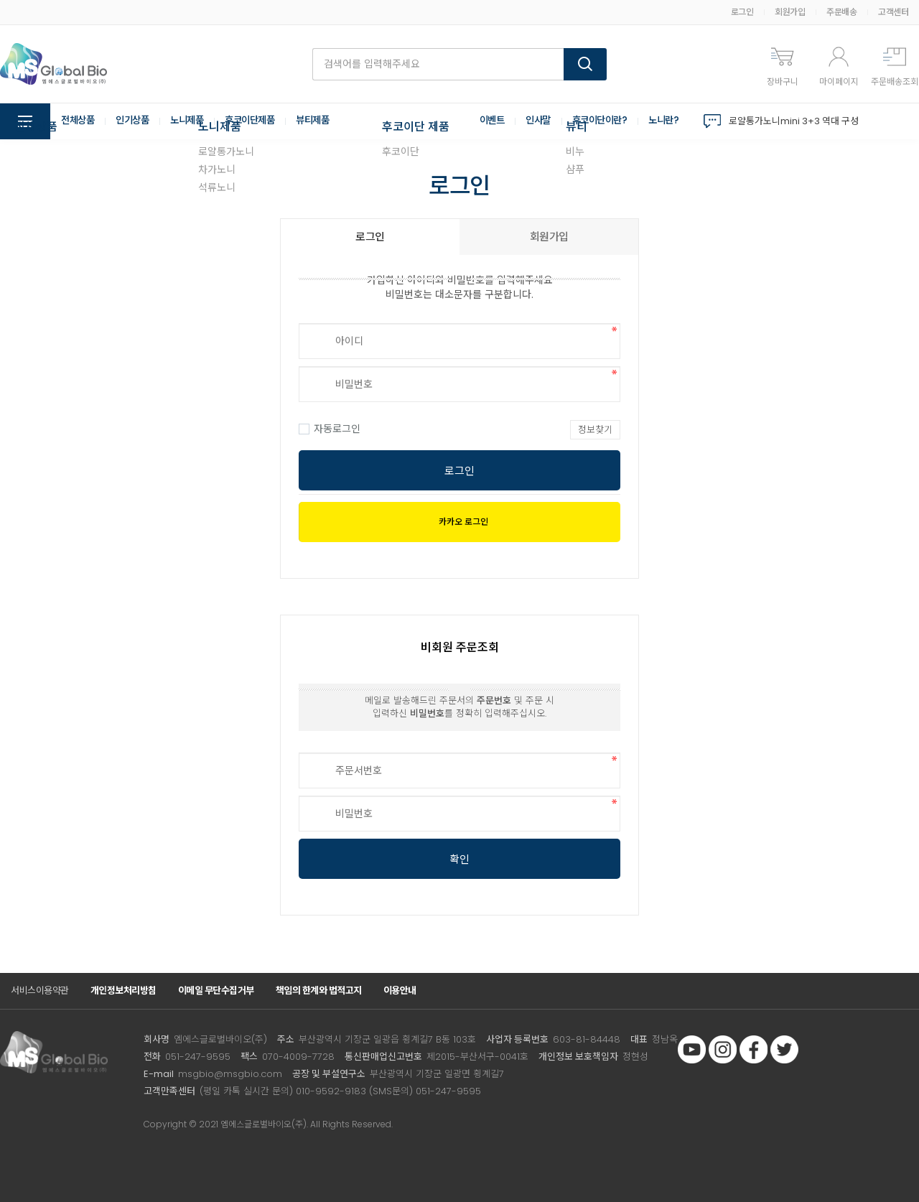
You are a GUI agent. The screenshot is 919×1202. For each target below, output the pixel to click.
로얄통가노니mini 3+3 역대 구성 (794, 121)
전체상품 (79, 121)
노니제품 (194, 121)
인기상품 (136, 121)
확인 (459, 859)
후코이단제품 (260, 121)
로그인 (742, 12)
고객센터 (893, 12)
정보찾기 (595, 430)
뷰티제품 (327, 121)
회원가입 (790, 12)
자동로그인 (329, 428)
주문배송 (841, 12)
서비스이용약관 (40, 990)
